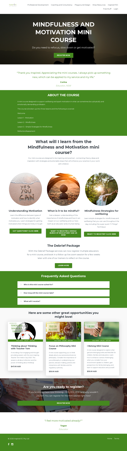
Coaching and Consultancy (61, 5)
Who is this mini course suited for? (39, 285)
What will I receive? (32, 301)
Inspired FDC (113, 5)
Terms (116, 439)
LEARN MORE (63, 265)
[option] (63, 77)
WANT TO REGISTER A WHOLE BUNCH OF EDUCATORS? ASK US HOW (63, 233)
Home (109, 439)
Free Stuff (107, 9)
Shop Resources (99, 5)
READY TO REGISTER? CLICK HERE (101, 234)
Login (116, 9)
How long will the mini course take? (39, 293)
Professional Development (38, 5)
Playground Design (82, 5)
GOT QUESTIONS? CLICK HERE (25, 231)
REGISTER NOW (63, 55)
